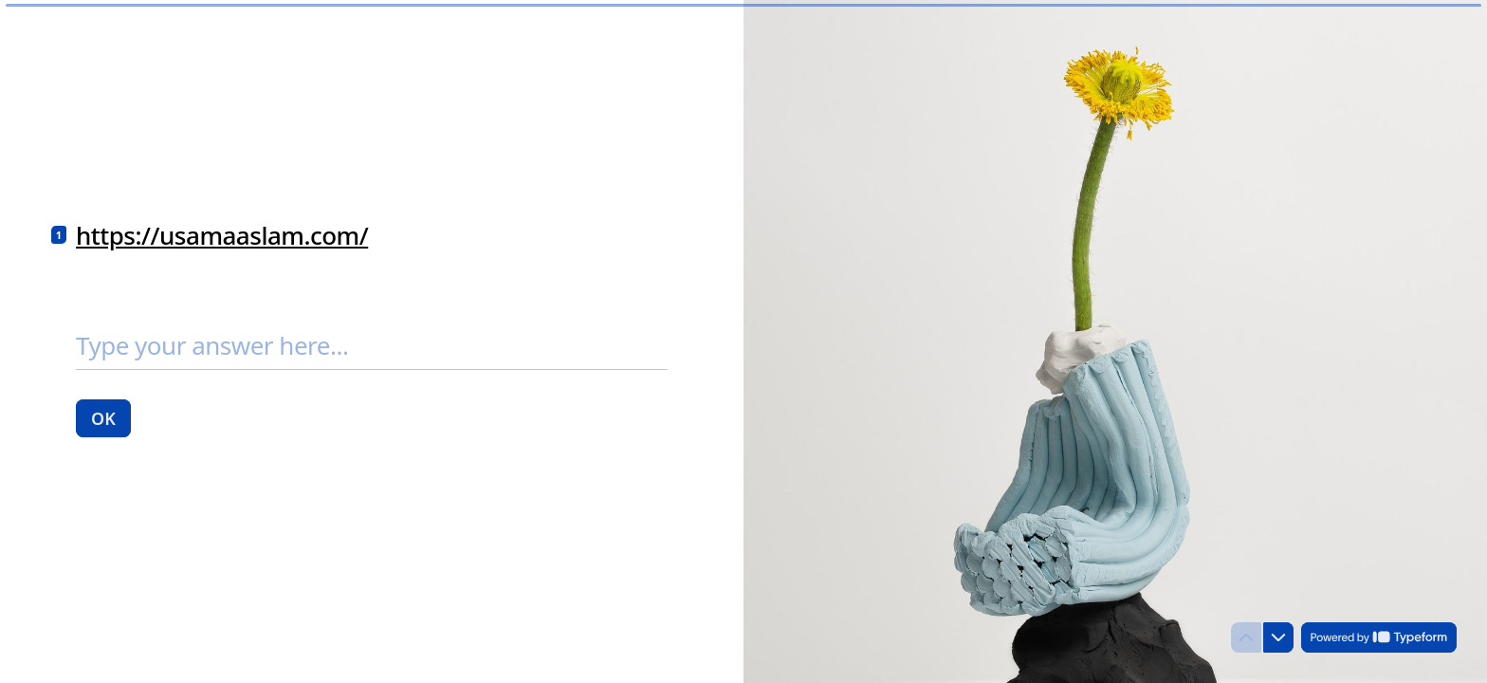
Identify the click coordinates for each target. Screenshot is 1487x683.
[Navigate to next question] (1278, 637)
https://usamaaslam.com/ (222, 235)
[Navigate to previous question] (1246, 637)
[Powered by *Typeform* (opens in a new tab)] (1379, 637)
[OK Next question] (103, 417)
